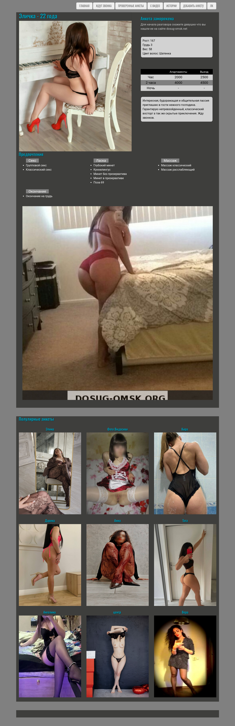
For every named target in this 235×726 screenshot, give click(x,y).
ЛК (211, 6)
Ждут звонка (104, 6)
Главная (84, 6)
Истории (172, 6)
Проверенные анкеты (131, 6)
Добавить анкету (193, 6)
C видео (155, 6)
